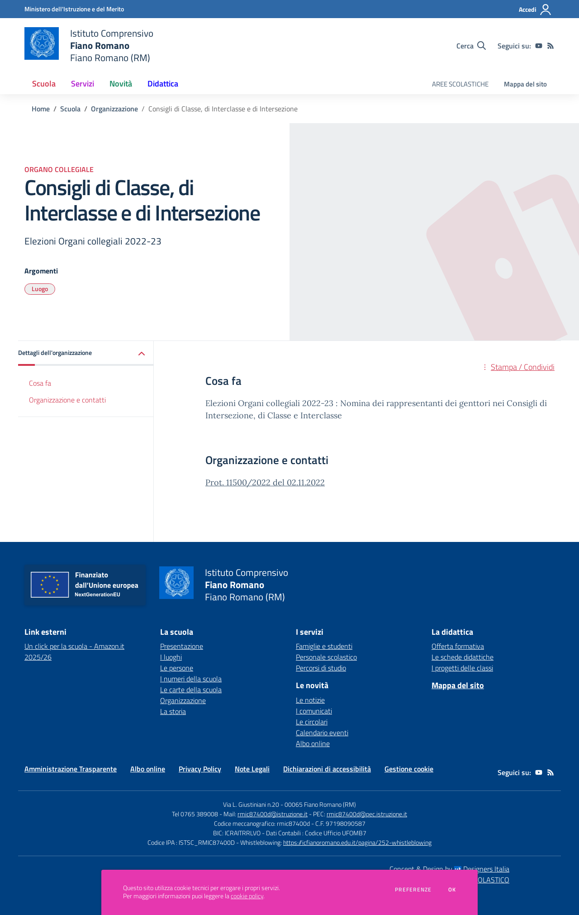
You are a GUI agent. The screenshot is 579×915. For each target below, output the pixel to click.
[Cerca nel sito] (471, 46)
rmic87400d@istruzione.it (272, 814)
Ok (452, 889)
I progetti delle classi (462, 667)
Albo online (313, 743)
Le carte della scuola (191, 689)
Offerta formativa (458, 646)
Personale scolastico (326, 657)
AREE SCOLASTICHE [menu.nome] (460, 84)
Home (41, 108)
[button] (86, 353)
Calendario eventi (322, 732)
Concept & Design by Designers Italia (449, 868)
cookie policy (247, 896)
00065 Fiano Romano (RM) (320, 804)
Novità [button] (120, 83)
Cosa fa (40, 383)
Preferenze (413, 889)
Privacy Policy (200, 768)
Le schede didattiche (463, 657)
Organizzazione (114, 108)
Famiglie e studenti (324, 646)
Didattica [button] (162, 83)
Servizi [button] (82, 83)
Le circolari (311, 721)
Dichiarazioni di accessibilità (327, 768)
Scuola (70, 108)
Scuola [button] (44, 83)
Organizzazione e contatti (67, 399)
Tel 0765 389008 (195, 814)
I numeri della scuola (191, 678)
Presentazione (181, 646)
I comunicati (314, 710)
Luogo (40, 288)
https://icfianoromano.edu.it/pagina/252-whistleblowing (357, 842)
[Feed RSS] (550, 46)
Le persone (176, 667)
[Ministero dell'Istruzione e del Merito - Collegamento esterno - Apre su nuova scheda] (74, 9)
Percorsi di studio (321, 667)
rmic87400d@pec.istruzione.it (367, 814)
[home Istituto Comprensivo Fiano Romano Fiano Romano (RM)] (88, 45)
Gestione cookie (408, 768)
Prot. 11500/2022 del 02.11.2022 (265, 482)
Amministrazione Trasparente (70, 768)
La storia (173, 711)
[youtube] (539, 46)
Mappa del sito (525, 84)
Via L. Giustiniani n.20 (251, 804)
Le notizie (310, 700)
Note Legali (252, 768)
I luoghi (171, 657)
